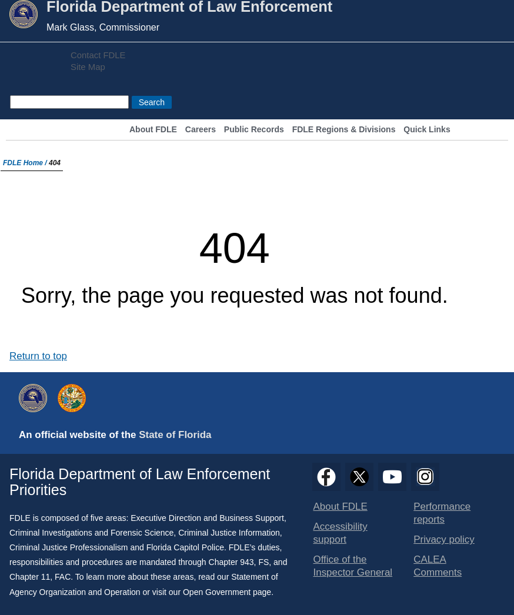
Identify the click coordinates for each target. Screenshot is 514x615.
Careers (200, 129)
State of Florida (175, 434)
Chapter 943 (231, 562)
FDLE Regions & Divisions (344, 129)
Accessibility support (340, 533)
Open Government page (227, 592)
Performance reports (441, 513)
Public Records (254, 129)
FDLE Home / (26, 163)
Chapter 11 (29, 576)
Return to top (38, 356)
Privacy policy (444, 539)
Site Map (88, 67)
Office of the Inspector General (353, 566)
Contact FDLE (98, 55)
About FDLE (153, 129)
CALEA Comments (437, 566)
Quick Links (426, 129)
